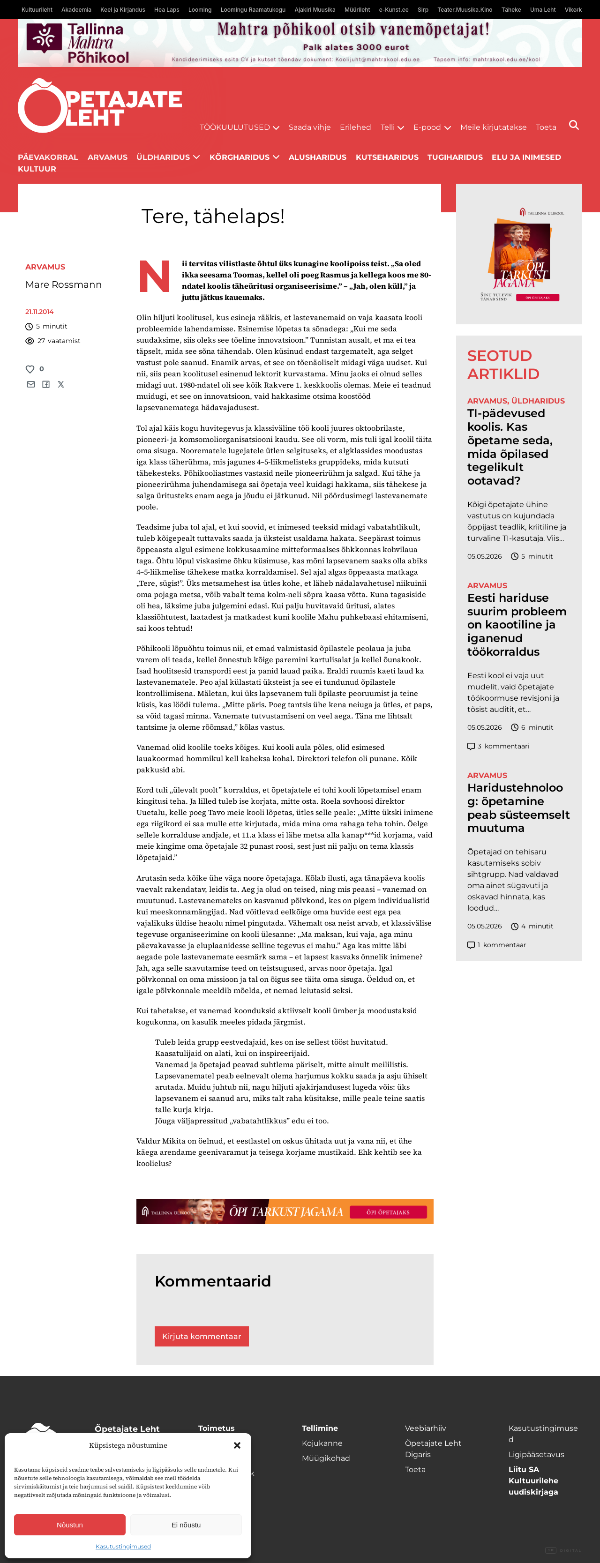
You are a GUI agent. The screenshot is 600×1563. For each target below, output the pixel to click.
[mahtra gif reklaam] (300, 43)
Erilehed (355, 127)
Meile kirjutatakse (493, 127)
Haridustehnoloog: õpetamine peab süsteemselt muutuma (518, 808)
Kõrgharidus (240, 157)
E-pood (427, 127)
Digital (563, 1551)
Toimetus (216, 1428)
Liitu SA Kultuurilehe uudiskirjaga (533, 1480)
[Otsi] (574, 125)
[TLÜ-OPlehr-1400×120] (285, 1211)
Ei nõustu (186, 1525)
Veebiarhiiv (425, 1428)
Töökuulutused (235, 127)
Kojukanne (322, 1443)
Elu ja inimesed (526, 157)
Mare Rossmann (63, 284)
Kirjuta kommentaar (201, 1336)
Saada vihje (310, 127)
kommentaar (496, 945)
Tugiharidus (455, 157)
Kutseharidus (387, 157)
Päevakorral (48, 157)
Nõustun (70, 1525)
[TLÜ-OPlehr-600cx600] (519, 254)
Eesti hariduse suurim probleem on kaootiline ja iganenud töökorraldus (517, 624)
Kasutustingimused (123, 1546)
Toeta (546, 127)
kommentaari (498, 746)
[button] (237, 1445)
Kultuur (37, 169)
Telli (388, 127)
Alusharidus (317, 157)
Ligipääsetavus (536, 1454)
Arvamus (108, 157)
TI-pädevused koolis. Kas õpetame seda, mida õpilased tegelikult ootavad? (510, 447)
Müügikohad (326, 1458)
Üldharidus (163, 157)
